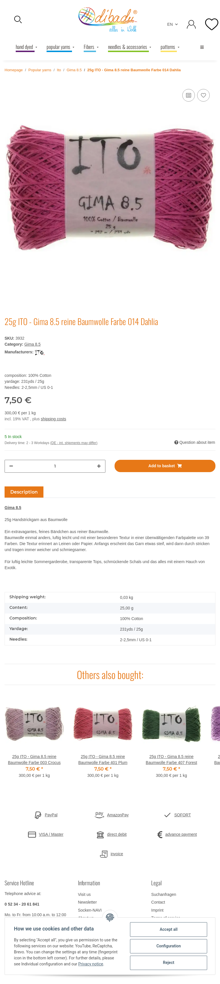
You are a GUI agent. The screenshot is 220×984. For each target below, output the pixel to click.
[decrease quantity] (11, 466)
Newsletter (87, 902)
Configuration (168, 946)
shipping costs (53, 419)
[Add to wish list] (203, 95)
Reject (168, 962)
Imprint (157, 910)
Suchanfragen (163, 894)
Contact (158, 902)
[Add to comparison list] (188, 95)
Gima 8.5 (32, 344)
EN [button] (170, 24)
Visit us (84, 894)
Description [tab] (24, 492)
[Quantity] (55, 466)
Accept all (168, 929)
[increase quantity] (99, 466)
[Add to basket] (165, 466)
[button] (36, 19)
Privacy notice (90, 964)
